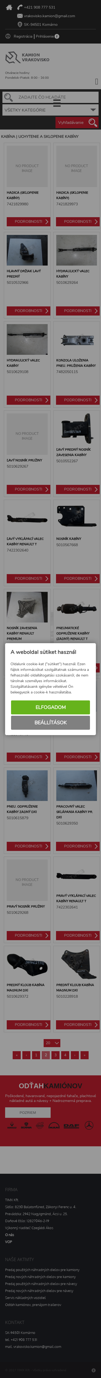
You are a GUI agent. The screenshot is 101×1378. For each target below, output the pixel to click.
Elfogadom (51, 707)
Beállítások (50, 723)
